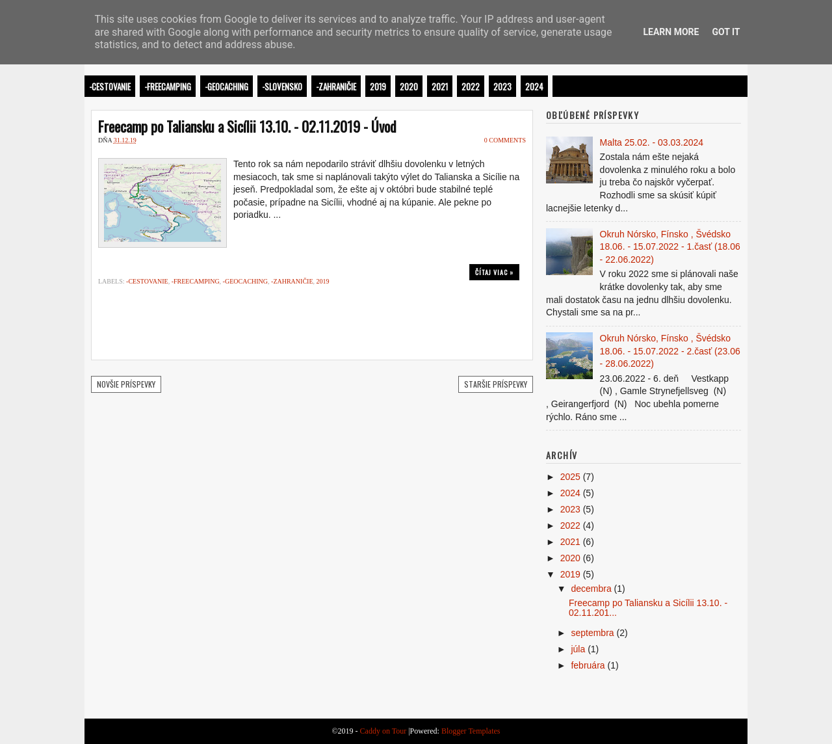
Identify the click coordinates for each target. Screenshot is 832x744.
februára (587, 665)
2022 (471, 86)
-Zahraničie (336, 86)
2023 (502, 86)
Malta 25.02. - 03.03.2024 (652, 142)
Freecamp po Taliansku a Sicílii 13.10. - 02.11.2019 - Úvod (247, 126)
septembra (592, 633)
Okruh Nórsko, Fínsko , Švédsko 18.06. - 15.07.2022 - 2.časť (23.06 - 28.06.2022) (670, 351)
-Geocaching (226, 86)
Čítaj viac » (494, 272)
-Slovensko (282, 86)
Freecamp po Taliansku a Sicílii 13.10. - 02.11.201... (648, 608)
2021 (440, 86)
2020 (409, 86)
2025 (570, 477)
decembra (591, 588)
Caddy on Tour (383, 731)
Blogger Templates (470, 731)
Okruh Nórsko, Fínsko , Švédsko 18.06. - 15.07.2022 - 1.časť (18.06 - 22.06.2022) (670, 247)
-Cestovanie (110, 86)
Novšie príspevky (126, 384)
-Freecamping (167, 86)
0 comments (505, 140)
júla (578, 649)
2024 (534, 86)
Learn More (671, 32)
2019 (378, 86)
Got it (726, 32)
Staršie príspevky (495, 384)
